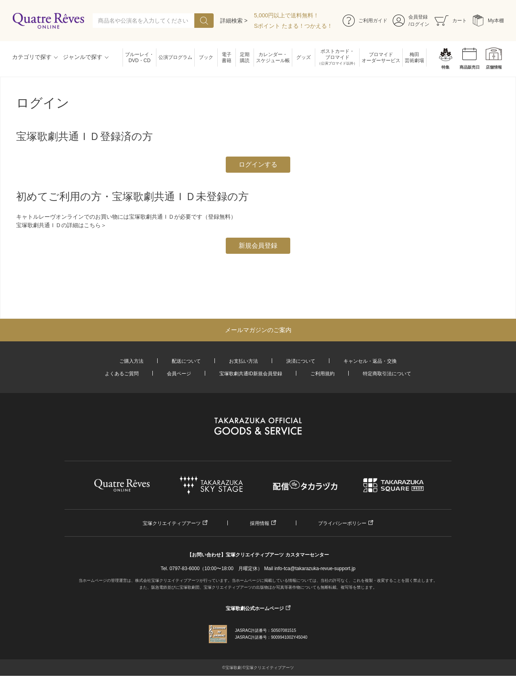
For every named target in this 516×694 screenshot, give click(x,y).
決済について (300, 361)
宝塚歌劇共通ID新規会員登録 (250, 373)
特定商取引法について (387, 373)
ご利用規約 (322, 373)
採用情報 (259, 523)
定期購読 (245, 57)
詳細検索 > (234, 20)
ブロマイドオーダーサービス (381, 57)
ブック (206, 57)
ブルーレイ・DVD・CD (139, 57)
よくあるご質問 (122, 373)
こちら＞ (95, 225)
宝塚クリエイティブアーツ (172, 523)
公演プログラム (175, 57)
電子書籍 (226, 57)
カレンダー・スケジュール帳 (273, 57)
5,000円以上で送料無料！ (286, 15)
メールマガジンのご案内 (258, 329)
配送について (186, 361)
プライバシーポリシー (342, 523)
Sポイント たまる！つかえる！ (293, 26)
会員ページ (179, 373)
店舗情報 (494, 67)
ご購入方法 (131, 361)
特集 (445, 67)
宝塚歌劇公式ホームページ (255, 608)
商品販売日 (470, 67)
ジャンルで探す (82, 57)
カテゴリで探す (32, 57)
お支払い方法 (243, 361)
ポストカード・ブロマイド (337, 57)
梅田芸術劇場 (414, 57)
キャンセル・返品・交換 (370, 361)
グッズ (303, 57)
